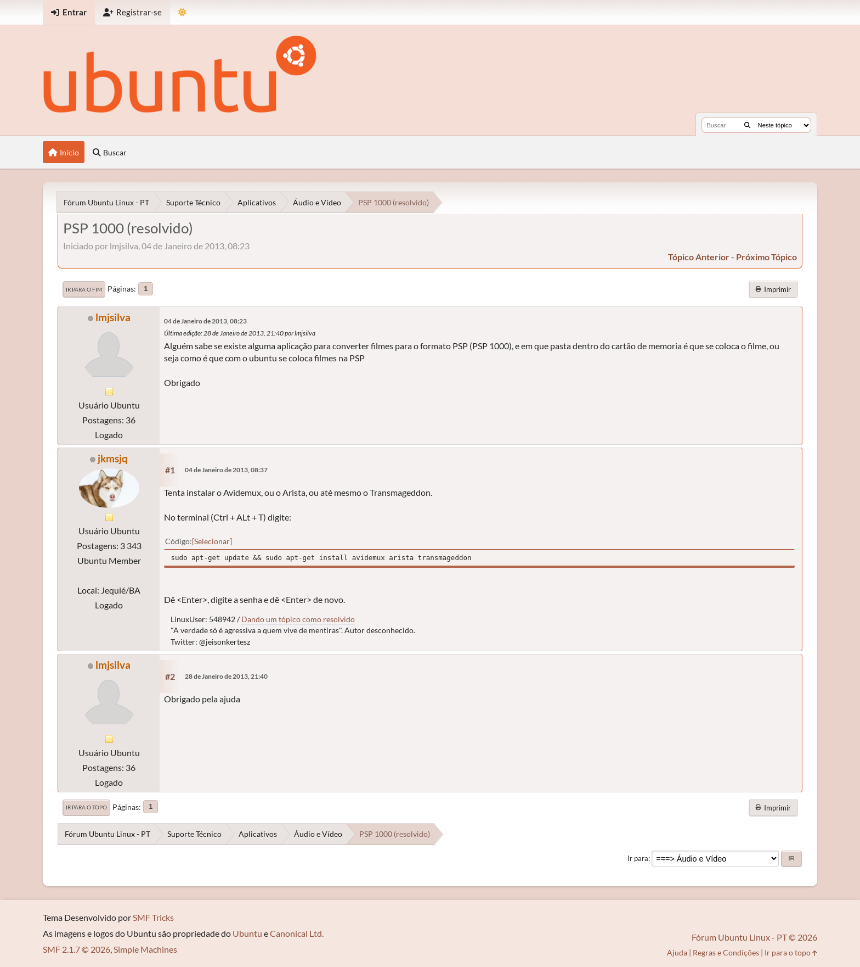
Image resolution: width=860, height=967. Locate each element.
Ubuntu (247, 933)
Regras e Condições (726, 952)
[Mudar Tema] (182, 12)
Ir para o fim (84, 289)
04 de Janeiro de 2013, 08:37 (226, 469)
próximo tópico (766, 256)
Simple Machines (145, 949)
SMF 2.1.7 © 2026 (76, 949)
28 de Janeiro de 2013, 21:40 (226, 676)
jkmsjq (113, 458)
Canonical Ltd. (297, 933)
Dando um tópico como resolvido (298, 619)
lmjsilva (113, 317)
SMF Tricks (153, 917)
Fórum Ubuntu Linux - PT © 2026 (754, 937)
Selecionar (212, 541)
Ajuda (677, 952)
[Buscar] (747, 125)
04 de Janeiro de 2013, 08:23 (205, 321)
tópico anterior (698, 256)
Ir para (637, 858)
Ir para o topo (86, 807)
